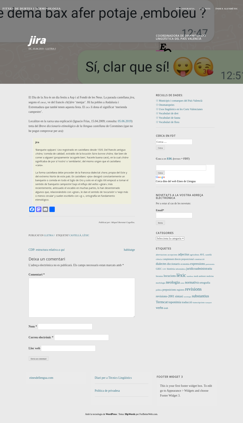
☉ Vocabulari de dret (167, 113)
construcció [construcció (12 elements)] (199, 259)
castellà (75, 235)
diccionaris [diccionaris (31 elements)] (173, 263)
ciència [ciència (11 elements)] (159, 259)
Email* (174, 213)
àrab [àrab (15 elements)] (166, 308)
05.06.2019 (124, 121)
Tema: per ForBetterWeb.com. (138, 414)
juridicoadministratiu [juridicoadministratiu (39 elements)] (199, 268)
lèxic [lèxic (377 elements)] (181, 275)
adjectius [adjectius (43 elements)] (183, 254)
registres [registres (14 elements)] (181, 290)
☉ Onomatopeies (165, 104)
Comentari (37, 274)
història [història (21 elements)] (171, 268)
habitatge (129, 249)
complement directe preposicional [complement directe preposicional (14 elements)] (178, 259)
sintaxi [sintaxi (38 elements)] (179, 296)
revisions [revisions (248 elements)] (193, 289)
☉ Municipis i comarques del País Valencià (179, 100)
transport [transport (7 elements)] (208, 303)
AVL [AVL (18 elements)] (202, 254)
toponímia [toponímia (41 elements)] (174, 302)
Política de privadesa (107, 390)
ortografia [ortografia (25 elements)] (204, 282)
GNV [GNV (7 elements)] (164, 269)
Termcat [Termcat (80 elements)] (162, 302)
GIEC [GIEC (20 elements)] (159, 268)
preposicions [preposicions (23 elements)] (169, 289)
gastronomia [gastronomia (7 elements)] (210, 264)
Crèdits (205, 8)
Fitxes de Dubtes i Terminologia (32, 8)
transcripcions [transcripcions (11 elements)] (199, 302)
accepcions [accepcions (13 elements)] (172, 254)
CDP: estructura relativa (47, 249)
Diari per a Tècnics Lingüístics (113, 377)
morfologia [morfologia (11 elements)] (160, 283)
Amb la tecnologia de (101, 414)
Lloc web (34, 348)
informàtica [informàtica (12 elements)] (181, 269)
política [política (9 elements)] (159, 290)
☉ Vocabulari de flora (167, 122)
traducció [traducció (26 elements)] (187, 302)
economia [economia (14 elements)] (185, 264)
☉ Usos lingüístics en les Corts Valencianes (179, 109)
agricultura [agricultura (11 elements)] (194, 255)
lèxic (85, 235)
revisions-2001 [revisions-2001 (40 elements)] (165, 296)
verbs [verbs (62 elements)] (159, 308)
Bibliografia (185, 8)
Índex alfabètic (227, 8)
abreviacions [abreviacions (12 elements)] (161, 254)
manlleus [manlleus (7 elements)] (190, 276)
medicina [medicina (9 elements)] (210, 276)
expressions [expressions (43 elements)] (197, 263)
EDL (169, 158)
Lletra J (51, 49)
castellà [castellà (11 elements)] (208, 255)
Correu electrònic (41, 337)
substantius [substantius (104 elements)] (200, 296)
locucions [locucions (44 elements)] (170, 276)
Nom (33, 326)
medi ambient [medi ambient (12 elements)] (200, 276)
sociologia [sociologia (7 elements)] (187, 297)
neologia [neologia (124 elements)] (173, 282)
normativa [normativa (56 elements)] (192, 282)
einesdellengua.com (41, 377)
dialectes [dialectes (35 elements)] (161, 263)
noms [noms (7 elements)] (182, 283)
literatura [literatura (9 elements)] (159, 276)
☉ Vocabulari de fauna (168, 117)
